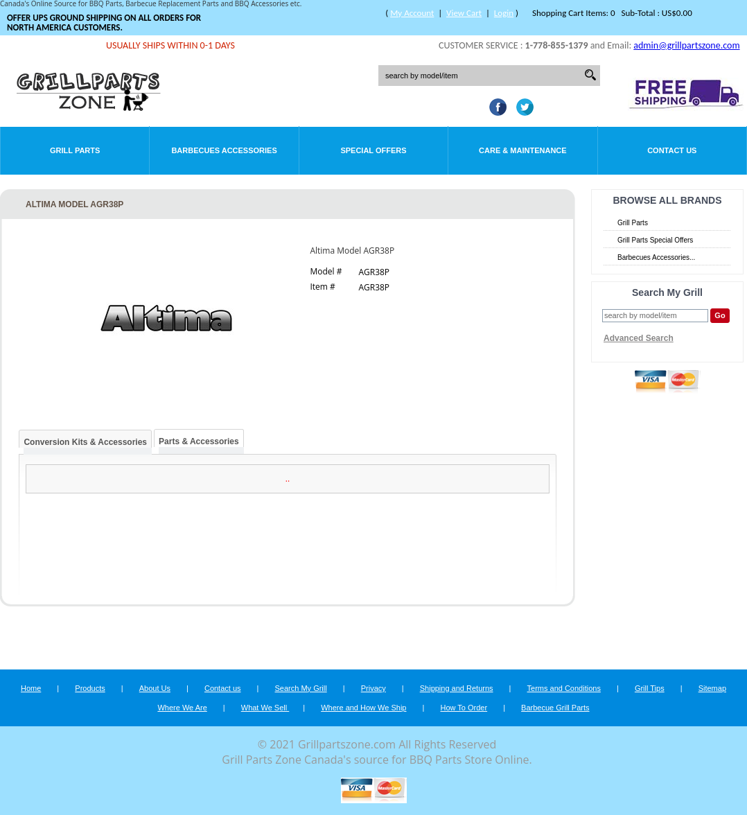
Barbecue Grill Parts (555, 707)
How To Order (463, 707)
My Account (412, 13)
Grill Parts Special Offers (655, 240)
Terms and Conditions (564, 688)
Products (90, 688)
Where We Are (181, 707)
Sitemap (712, 688)
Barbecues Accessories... (656, 257)
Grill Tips (650, 688)
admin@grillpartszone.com (686, 45)
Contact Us (671, 150)
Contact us (222, 688)
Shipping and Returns (456, 688)
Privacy (373, 688)
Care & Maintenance (523, 150)
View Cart (464, 13)
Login (503, 13)
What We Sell (265, 707)
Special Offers (373, 150)
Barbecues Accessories (223, 150)
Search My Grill (301, 688)
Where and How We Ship (363, 707)
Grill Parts (75, 150)
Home (31, 688)
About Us (154, 688)
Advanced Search (639, 338)
